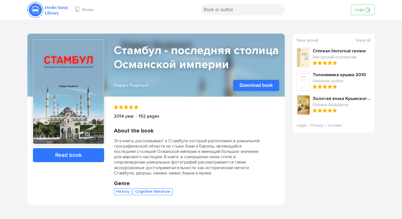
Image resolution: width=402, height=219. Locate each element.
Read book (68, 155)
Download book (256, 85)
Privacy (316, 125)
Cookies (334, 125)
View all (363, 40)
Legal (301, 125)
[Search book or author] (243, 9)
